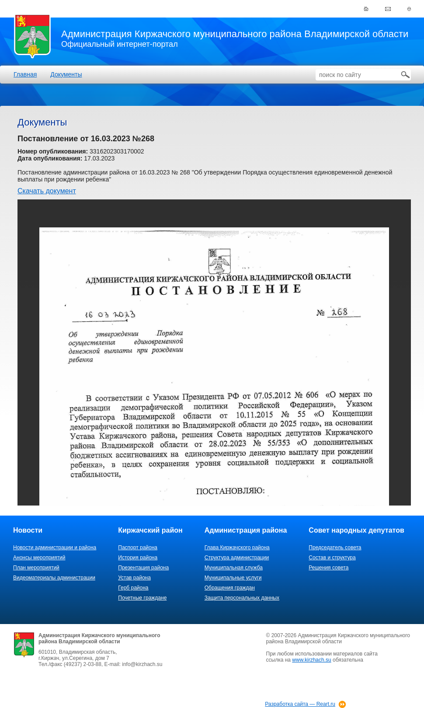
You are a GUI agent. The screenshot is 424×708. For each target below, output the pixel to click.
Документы (66, 74)
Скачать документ (46, 191)
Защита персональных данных (242, 598)
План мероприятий (36, 568)
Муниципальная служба (234, 568)
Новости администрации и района (54, 547)
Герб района (133, 588)
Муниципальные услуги (233, 578)
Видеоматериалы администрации (54, 578)
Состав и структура (332, 558)
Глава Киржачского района (237, 547)
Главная (25, 74)
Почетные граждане (142, 598)
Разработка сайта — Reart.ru (300, 704)
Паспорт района (137, 547)
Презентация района (143, 568)
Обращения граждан (230, 588)
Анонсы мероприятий (39, 558)
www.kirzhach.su (311, 660)
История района (137, 558)
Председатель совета (335, 547)
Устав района (134, 578)
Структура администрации (237, 558)
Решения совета (328, 568)
